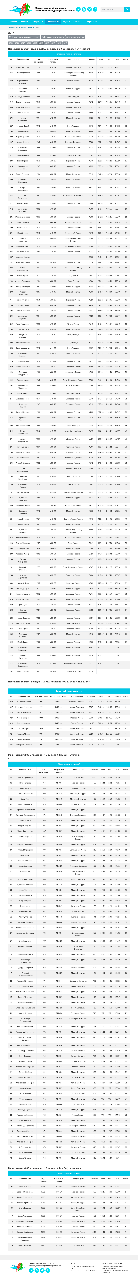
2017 (23, 43)
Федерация (36, 22)
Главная (13, 22)
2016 (29, 43)
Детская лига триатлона (75, 37)
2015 (35, 43)
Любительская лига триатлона (53, 37)
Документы (91, 22)
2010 (65, 43)
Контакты (77, 22)
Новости (24, 22)
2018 (17, 43)
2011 (59, 43)
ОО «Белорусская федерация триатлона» (24, 37)
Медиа (65, 22)
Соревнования (52, 22)
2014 (41, 43)
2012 (53, 43)
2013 (47, 43)
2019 (11, 43)
